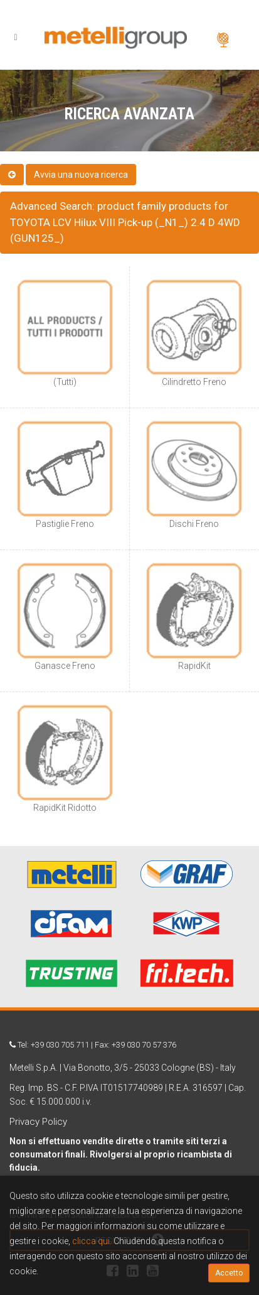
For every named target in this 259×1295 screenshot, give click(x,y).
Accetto (229, 1273)
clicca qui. (92, 1241)
